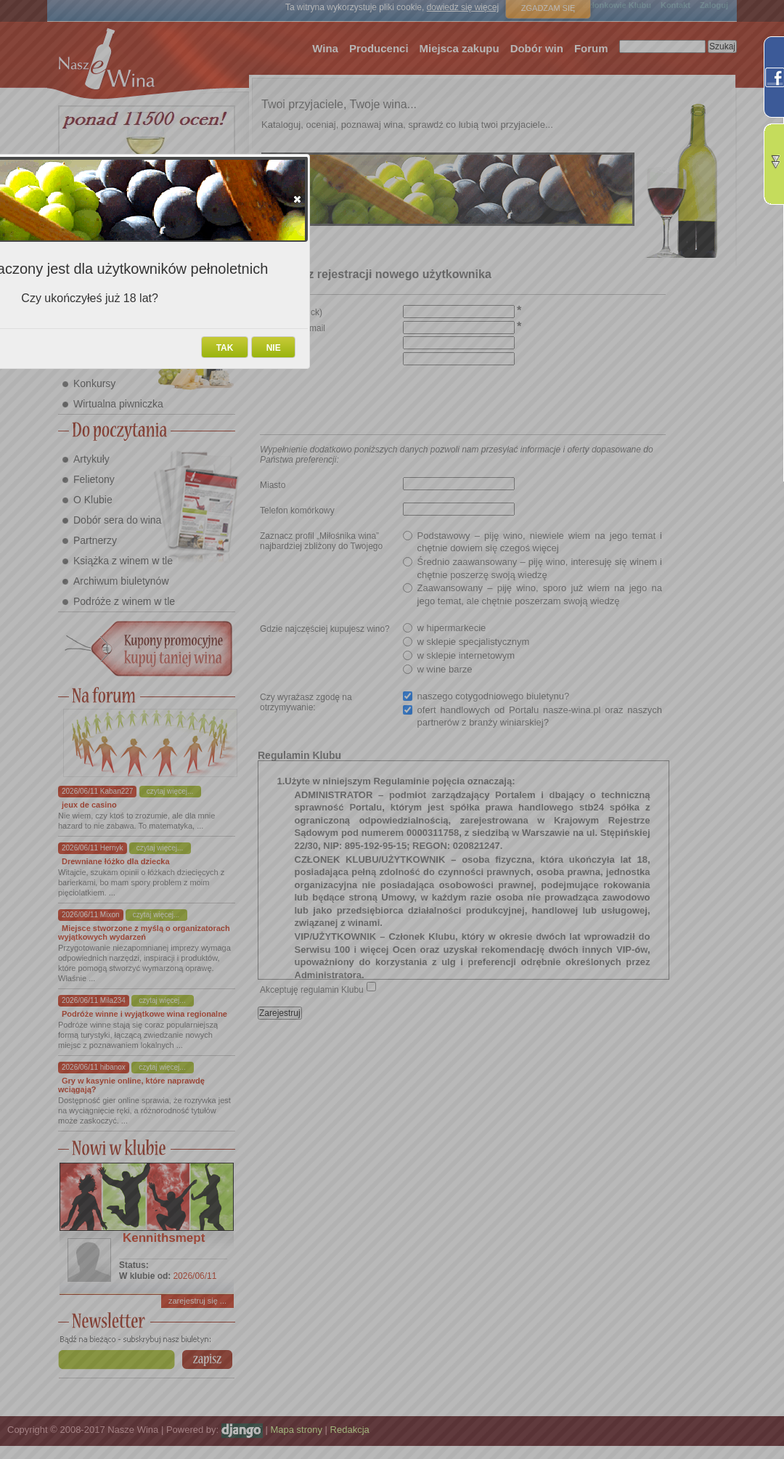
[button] (297, 199)
